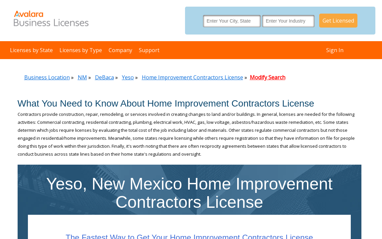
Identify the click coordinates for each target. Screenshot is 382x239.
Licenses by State (31, 50)
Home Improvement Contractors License (192, 77)
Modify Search (267, 77)
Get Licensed (338, 20)
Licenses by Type (80, 50)
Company (120, 50)
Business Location (47, 77)
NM (82, 77)
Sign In (334, 50)
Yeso (128, 77)
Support (149, 50)
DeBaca (104, 77)
